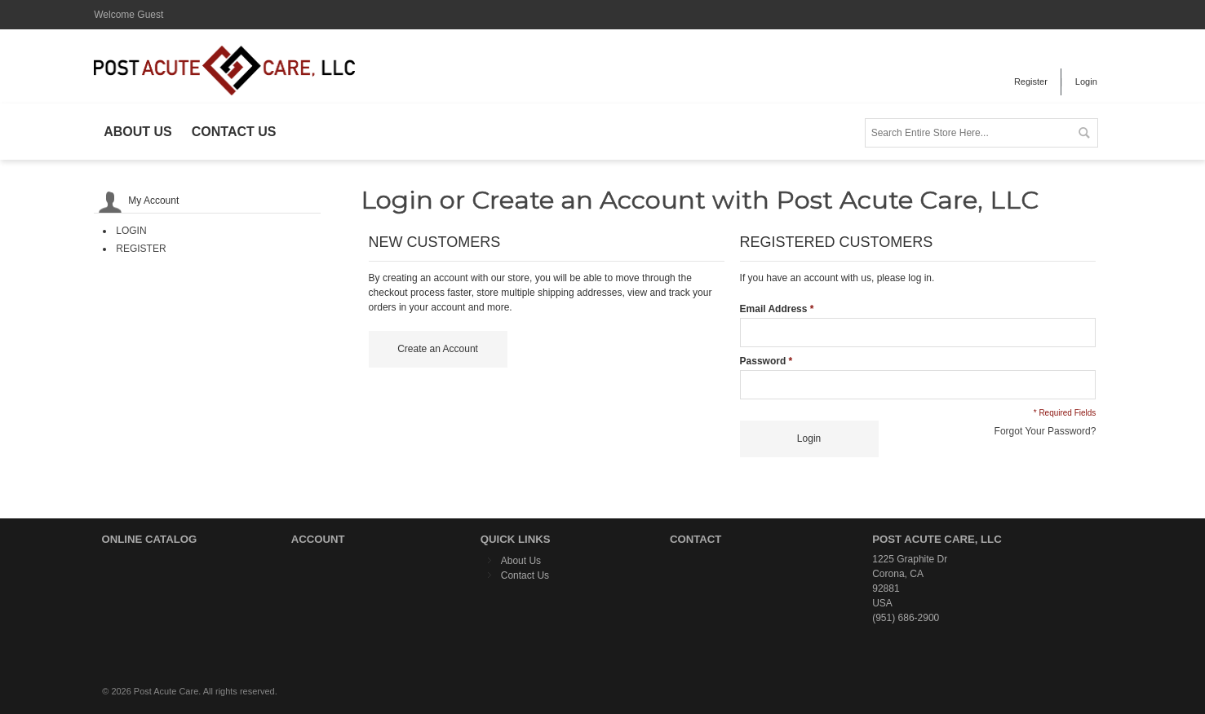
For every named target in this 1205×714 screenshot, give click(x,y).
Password (763, 361)
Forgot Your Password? (1045, 431)
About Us (521, 560)
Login (1086, 81)
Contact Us (525, 575)
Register (1031, 81)
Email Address (774, 309)
